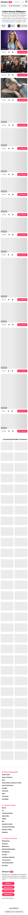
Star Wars (5, 865)
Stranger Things (7, 829)
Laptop (4, 818)
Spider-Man (5, 816)
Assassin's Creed (7, 824)
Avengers (5, 843)
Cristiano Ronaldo (7, 813)
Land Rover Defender (8, 857)
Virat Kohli (5, 791)
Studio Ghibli (6, 774)
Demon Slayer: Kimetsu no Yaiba (11, 782)
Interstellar (5, 799)
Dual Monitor (6, 852)
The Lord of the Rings (8, 827)
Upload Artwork (8, 887)
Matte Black (5, 846)
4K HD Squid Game (7, 862)
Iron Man (4, 788)
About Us (8, 883)
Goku (3, 793)
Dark (3, 780)
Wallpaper (6, 2)
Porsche (4, 854)
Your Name (5, 796)
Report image (8, 894)
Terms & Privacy (8, 891)
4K (3, 810)
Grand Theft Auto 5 (7, 785)
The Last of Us (6, 860)
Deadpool (5, 832)
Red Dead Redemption (8, 849)
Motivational (5, 841)
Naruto (4, 807)
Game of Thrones (7, 777)
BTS (3, 821)
